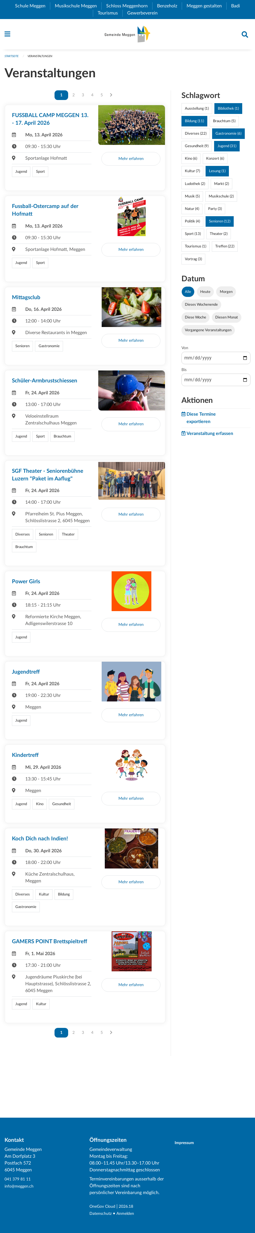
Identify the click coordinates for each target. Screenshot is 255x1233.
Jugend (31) (227, 149)
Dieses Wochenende (201, 307)
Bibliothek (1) (228, 111)
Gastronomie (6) (228, 136)
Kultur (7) (192, 174)
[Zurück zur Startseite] (127, 35)
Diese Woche (195, 320)
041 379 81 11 (19, 1179)
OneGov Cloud (104, 1207)
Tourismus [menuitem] (110, 13)
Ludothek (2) (195, 186)
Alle (188, 294)
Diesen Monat (226, 320)
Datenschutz (102, 1213)
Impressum (188, 1143)
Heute (205, 294)
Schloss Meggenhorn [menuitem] (129, 6)
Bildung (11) (194, 123)
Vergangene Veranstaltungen (208, 333)
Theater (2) (218, 236)
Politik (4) (192, 224)
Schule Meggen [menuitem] (32, 6)
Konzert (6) (215, 161)
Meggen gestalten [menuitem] (206, 6)
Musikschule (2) (221, 199)
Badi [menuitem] (237, 6)
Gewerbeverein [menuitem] (144, 13)
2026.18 (131, 1207)
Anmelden (129, 1213)
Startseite (13, 58)
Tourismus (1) (195, 249)
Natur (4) (192, 211)
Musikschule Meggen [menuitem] (78, 6)
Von (184, 351)
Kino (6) (191, 161)
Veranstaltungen (44, 58)
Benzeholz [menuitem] (169, 6)
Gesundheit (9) (196, 149)
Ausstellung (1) (197, 111)
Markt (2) (221, 186)
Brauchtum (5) (224, 123)
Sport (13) (193, 236)
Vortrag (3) (193, 261)
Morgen (226, 294)
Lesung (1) (217, 174)
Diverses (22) (195, 136)
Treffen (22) (224, 249)
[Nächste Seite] (111, 98)
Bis (184, 373)
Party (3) (215, 211)
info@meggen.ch (21, 1186)
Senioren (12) (219, 224)
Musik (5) (192, 199)
